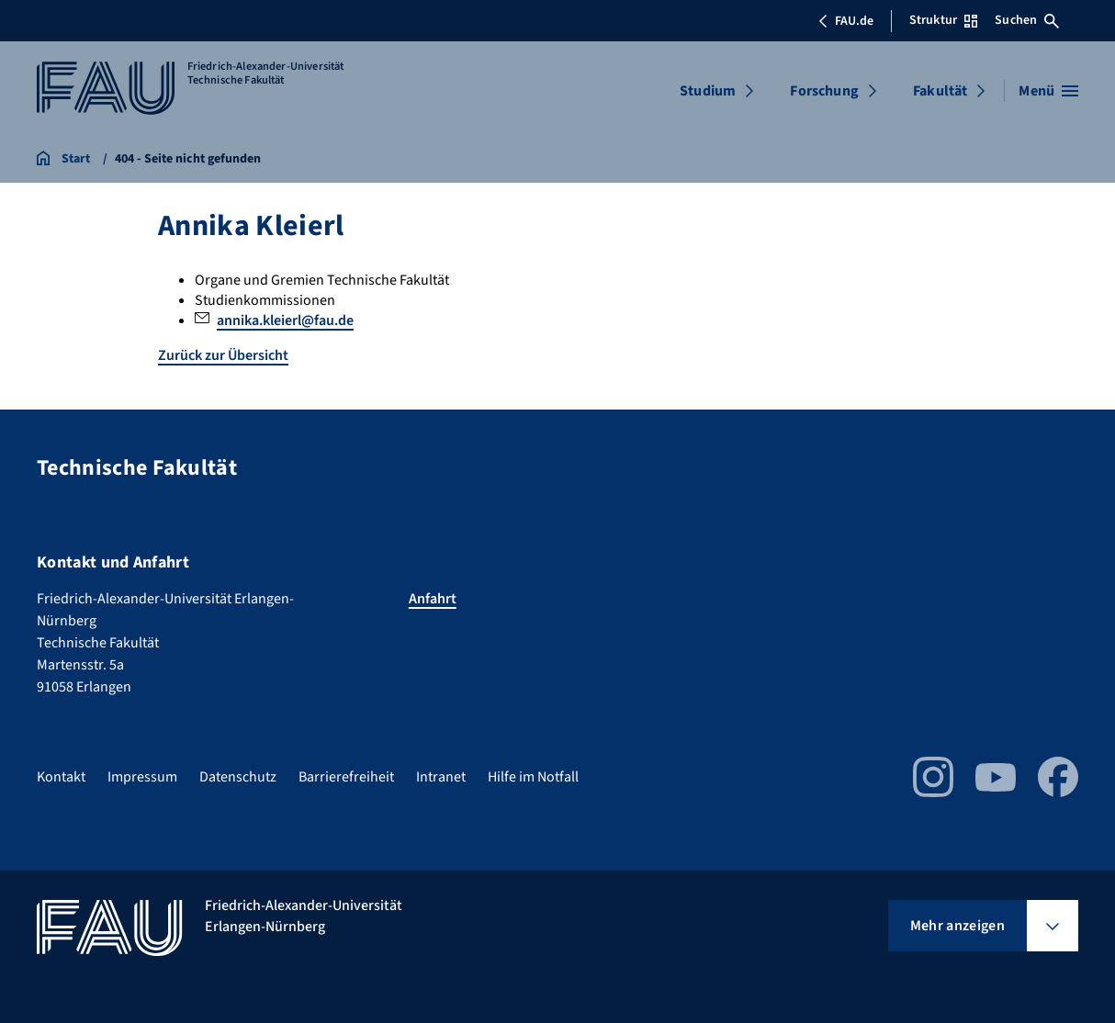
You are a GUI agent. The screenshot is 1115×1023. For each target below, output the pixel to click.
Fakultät (940, 91)
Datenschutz (237, 777)
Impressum (142, 777)
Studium (708, 91)
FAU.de (845, 21)
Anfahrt (432, 599)
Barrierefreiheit (346, 777)
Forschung (824, 91)
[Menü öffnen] (1048, 91)
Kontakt (61, 777)
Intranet (441, 777)
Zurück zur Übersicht (223, 355)
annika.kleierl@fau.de (285, 320)
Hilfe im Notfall (533, 777)
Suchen (1027, 20)
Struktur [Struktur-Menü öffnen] (943, 20)
